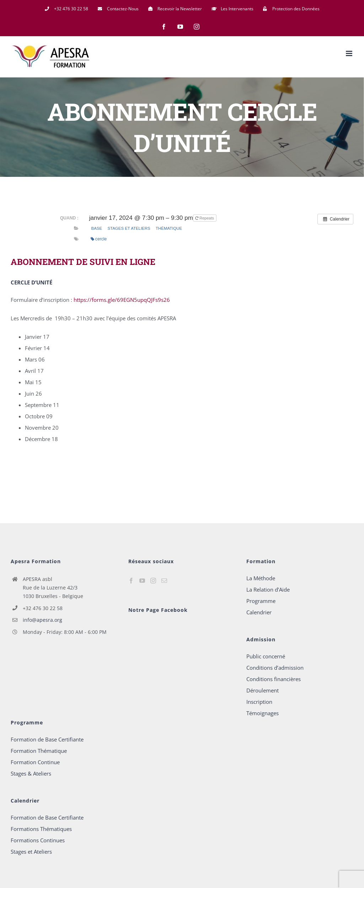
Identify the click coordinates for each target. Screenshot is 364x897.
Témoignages (262, 713)
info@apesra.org (42, 619)
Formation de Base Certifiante (47, 739)
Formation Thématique (39, 750)
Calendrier (259, 612)
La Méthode (260, 578)
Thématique (169, 228)
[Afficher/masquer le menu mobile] (349, 53)
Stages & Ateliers (31, 773)
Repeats (205, 218)
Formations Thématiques (41, 828)
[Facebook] (131, 580)
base (96, 228)
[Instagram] (153, 580)
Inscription (259, 701)
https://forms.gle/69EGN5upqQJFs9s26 (122, 299)
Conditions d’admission (275, 667)
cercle (99, 239)
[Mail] (164, 580)
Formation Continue (35, 762)
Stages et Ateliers (128, 228)
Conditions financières (273, 679)
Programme (260, 600)
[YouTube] (142, 580)
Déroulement (262, 690)
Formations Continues (38, 840)
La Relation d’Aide (268, 589)
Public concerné (265, 656)
